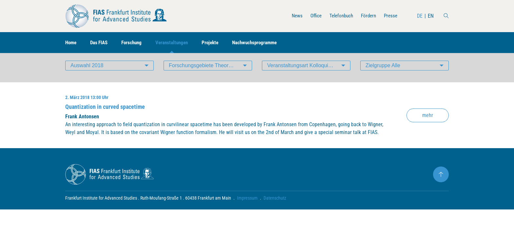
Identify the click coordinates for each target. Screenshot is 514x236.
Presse (390, 16)
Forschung (136, 43)
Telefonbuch (338, 16)
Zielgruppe (383, 70)
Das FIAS (101, 43)
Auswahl (87, 70)
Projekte (218, 43)
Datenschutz (275, 203)
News (291, 16)
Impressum (247, 203)
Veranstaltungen (177, 43)
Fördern (367, 16)
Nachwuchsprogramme (265, 43)
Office (311, 16)
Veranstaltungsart (301, 70)
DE (420, 16)
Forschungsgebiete (210, 70)
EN (431, 16)
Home (71, 43)
